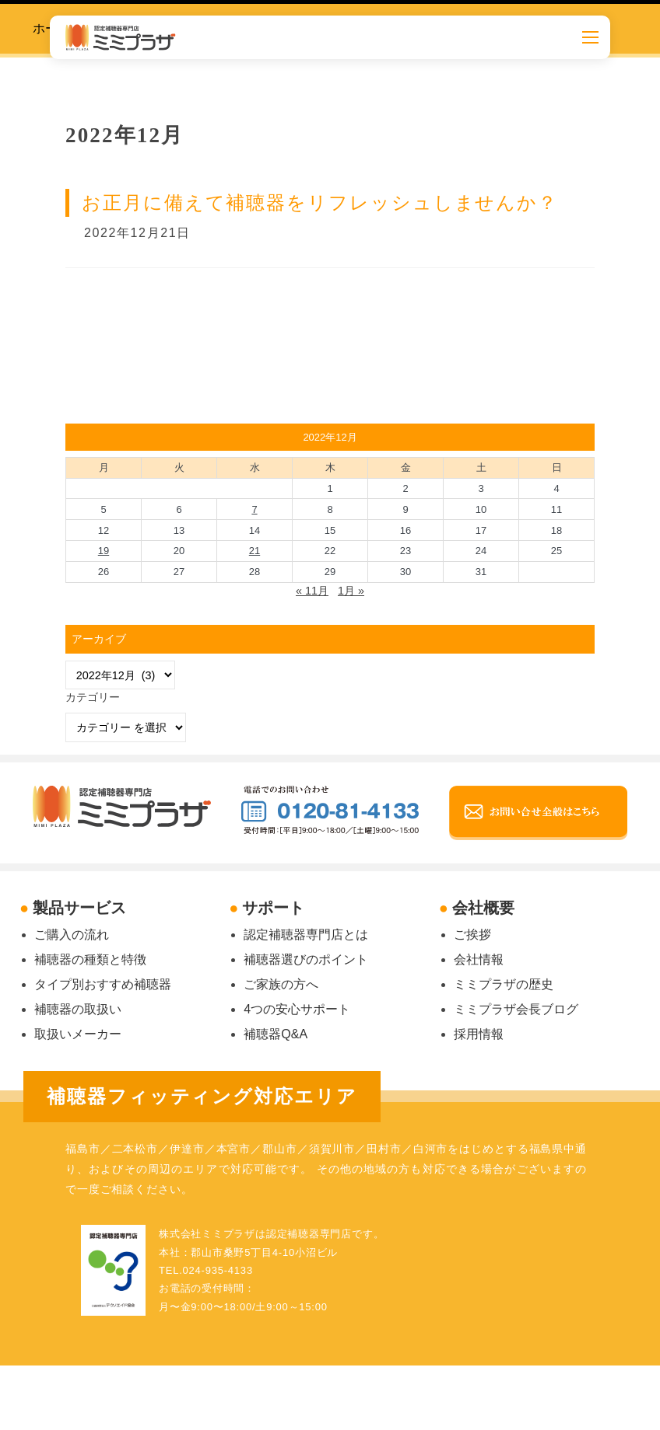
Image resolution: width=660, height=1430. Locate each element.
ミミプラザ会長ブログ (516, 1009)
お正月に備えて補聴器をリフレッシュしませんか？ (320, 203)
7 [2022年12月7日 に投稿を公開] (254, 509)
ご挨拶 (472, 934)
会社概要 (483, 907)
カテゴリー (92, 697)
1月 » (351, 590)
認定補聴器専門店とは (306, 934)
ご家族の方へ (281, 984)
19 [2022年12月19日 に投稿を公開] (103, 550)
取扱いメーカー (77, 1034)
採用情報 (479, 1034)
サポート (273, 907)
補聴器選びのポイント (306, 959)
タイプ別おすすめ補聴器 (102, 984)
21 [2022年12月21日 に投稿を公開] (254, 550)
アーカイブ (99, 639)
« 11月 (312, 590)
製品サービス (79, 907)
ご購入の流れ (71, 934)
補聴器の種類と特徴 (90, 959)
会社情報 (479, 959)
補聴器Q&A (275, 1034)
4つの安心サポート (297, 1009)
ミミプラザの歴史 (503, 984)
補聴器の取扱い (77, 1009)
